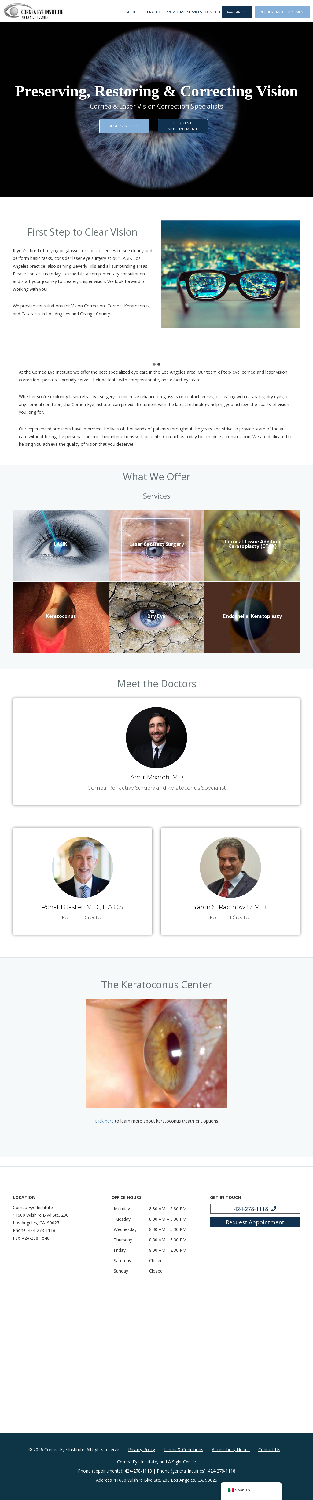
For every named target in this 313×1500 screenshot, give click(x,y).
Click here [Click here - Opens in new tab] (104, 1121)
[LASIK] (61, 545)
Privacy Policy (141, 1449)
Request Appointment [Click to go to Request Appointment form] (183, 126)
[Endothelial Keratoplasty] (252, 617)
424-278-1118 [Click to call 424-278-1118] (237, 11)
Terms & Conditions (183, 1449)
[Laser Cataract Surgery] (156, 545)
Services (194, 11)
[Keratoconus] (61, 617)
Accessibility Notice (231, 1449)
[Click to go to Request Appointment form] (255, 1222)
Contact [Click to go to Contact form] (213, 11)
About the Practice (145, 11)
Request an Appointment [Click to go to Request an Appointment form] (282, 11)
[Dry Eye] (156, 617)
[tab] (154, 364)
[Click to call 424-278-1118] (255, 1209)
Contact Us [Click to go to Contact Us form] (269, 1449)
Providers (175, 11)
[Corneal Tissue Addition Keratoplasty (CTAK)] (252, 545)
